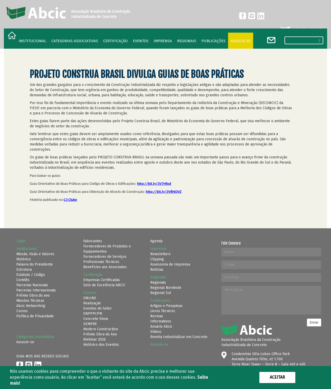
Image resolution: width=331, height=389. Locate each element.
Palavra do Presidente (34, 264)
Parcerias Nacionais (32, 285)
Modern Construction (100, 329)
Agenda (156, 241)
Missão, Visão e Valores (35, 254)
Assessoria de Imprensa (170, 264)
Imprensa (163, 41)
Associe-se (241, 41)
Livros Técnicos (162, 311)
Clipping (157, 259)
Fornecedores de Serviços (104, 256)
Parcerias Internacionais (36, 290)
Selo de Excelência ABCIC (104, 285)
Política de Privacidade (35, 316)
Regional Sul (160, 293)
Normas (156, 316)
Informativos (160, 321)
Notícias (156, 269)
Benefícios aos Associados (105, 267)
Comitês (22, 280)
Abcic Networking (30, 306)
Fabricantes (92, 241)
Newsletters (160, 254)
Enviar (314, 322)
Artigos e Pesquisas (166, 306)
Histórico (23, 259)
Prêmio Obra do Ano (100, 334)
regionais (186, 41)
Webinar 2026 (94, 339)
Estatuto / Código (30, 275)
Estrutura (24, 269)
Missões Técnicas (30, 300)
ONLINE (89, 298)
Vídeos (155, 331)
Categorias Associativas (74, 41)
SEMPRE (90, 324)
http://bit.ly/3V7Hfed (154, 183)
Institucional (32, 41)
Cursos (22, 311)
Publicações (213, 41)
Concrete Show (95, 319)
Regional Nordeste (165, 287)
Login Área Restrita (301, 29)
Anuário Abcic (161, 326)
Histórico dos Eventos (101, 344)
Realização (92, 303)
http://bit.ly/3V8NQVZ (164, 191)
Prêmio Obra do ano (33, 295)
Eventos (140, 41)
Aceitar (277, 377)
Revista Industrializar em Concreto (178, 337)
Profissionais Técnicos (101, 262)
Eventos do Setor (97, 308)
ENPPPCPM (92, 313)
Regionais (158, 282)
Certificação (115, 41)
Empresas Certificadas (101, 280)
